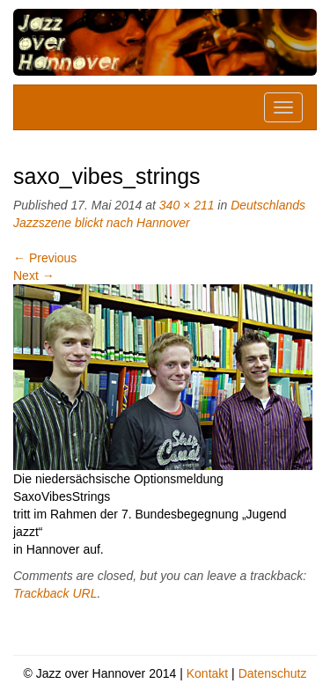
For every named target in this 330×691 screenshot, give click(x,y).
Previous (45, 258)
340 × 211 (187, 205)
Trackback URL (55, 593)
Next (34, 275)
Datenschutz (272, 673)
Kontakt (207, 673)
